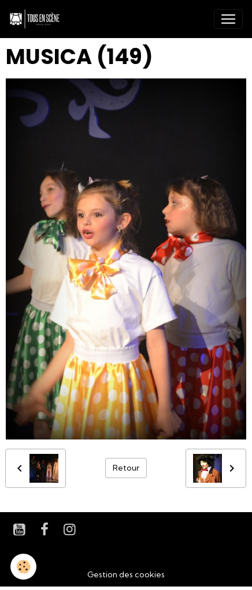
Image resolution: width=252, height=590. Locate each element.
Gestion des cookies (126, 574)
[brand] (37, 19)
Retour (126, 468)
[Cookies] (23, 567)
